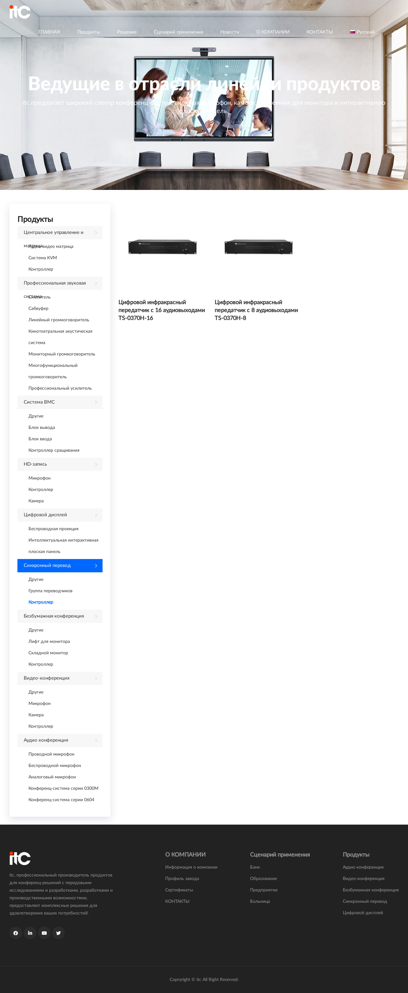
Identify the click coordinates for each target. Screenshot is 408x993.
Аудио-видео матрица (50, 246)
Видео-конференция (46, 678)
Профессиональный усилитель (60, 388)
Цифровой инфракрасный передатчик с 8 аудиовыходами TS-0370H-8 (256, 310)
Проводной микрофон (51, 754)
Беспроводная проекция (53, 529)
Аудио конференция (46, 740)
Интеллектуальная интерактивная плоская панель (63, 546)
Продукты (88, 32)
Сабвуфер (38, 308)
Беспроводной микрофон (54, 766)
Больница (260, 901)
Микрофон (39, 478)
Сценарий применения (178, 32)
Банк (255, 867)
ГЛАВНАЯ (49, 32)
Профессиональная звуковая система (55, 285)
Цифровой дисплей (45, 514)
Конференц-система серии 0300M (63, 788)
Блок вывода (41, 427)
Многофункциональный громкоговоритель (53, 371)
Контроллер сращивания (53, 450)
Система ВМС (39, 402)
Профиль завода (182, 879)
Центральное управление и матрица (54, 234)
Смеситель (39, 297)
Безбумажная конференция (54, 616)
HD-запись (35, 464)
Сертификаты (179, 890)
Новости (229, 32)
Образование (263, 879)
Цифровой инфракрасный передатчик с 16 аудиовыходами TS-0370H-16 (161, 310)
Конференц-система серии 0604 (61, 800)
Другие (35, 416)
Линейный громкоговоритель (58, 320)
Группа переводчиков (50, 591)
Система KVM (42, 258)
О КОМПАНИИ (273, 32)
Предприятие (264, 890)
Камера (36, 501)
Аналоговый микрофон (52, 777)
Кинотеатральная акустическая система (60, 337)
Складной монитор (48, 653)
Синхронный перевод (47, 565)
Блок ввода (40, 439)
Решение (127, 32)
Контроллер (40, 269)
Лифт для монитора (49, 641)
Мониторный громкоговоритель (61, 354)
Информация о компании (191, 867)
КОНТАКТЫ (320, 32)
